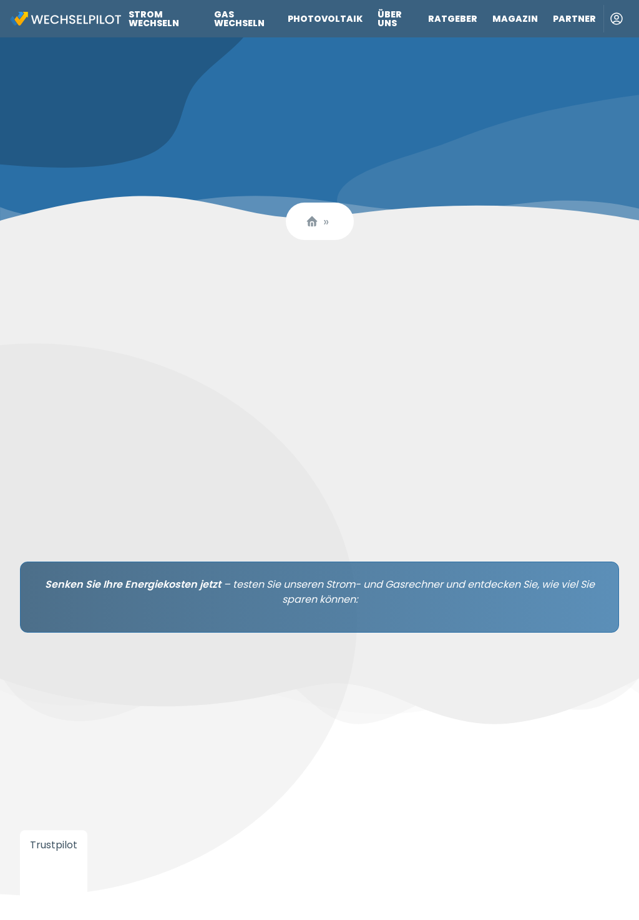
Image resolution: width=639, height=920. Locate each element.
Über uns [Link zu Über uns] (390, 18)
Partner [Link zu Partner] (574, 18)
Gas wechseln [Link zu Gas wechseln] (239, 18)
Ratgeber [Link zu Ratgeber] (452, 18)
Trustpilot (53, 845)
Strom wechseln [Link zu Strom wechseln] (154, 18)
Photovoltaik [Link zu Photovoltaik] (325, 18)
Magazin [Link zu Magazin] (515, 18)
